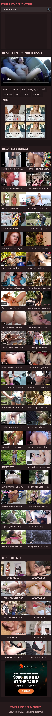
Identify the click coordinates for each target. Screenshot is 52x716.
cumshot (26, 94)
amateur (15, 89)
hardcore (37, 94)
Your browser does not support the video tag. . (26, 71)
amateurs (7, 94)
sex (23, 89)
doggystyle (33, 89)
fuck (43, 89)
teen (5, 89)
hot (16, 94)
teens (5, 99)
